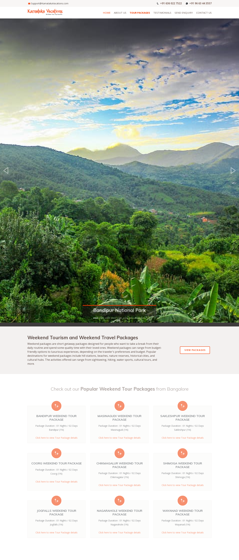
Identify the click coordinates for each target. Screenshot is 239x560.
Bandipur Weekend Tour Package (56, 424)
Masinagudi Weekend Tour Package (119, 424)
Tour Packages (140, 12)
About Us (120, 12)
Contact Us (204, 12)
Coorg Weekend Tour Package (56, 469)
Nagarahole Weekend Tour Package (119, 518)
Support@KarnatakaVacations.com (49, 3)
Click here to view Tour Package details (183, 538)
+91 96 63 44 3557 (200, 3)
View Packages (194, 350)
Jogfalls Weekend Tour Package (56, 518)
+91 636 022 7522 (171, 3)
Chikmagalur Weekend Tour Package (119, 471)
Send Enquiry (184, 12)
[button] (6, 163)
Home (107, 12)
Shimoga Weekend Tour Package (182, 471)
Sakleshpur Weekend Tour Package (182, 424)
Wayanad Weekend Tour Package (182, 518)
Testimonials (162, 12)
